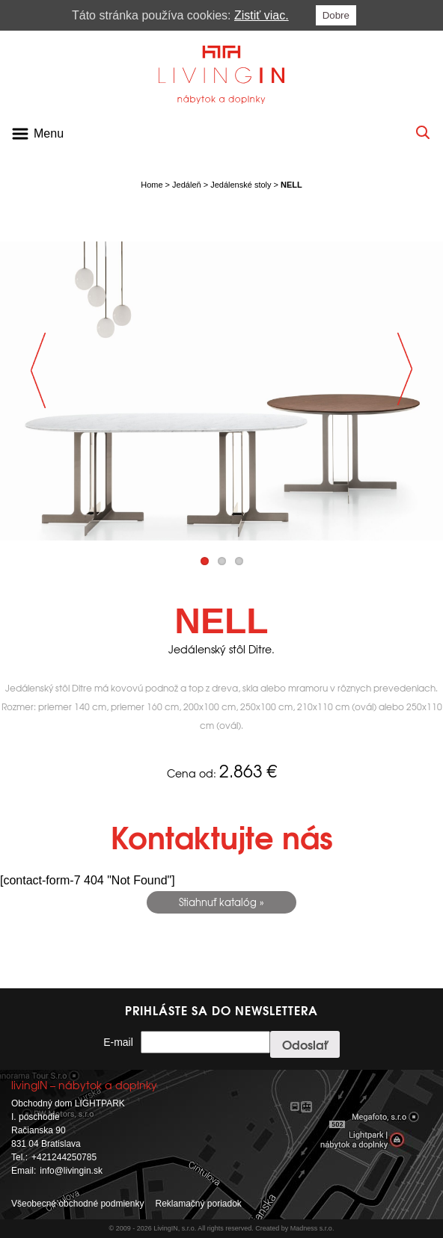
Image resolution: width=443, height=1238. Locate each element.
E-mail (118, 1042)
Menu (49, 133)
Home (151, 184)
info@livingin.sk (71, 1170)
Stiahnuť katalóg (218, 902)
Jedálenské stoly (240, 184)
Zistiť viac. (261, 15)
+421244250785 (64, 1157)
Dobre (336, 15)
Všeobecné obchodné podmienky (77, 1203)
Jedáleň (186, 184)
